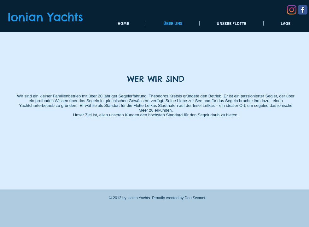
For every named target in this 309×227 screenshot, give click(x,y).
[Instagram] (291, 10)
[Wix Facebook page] (302, 10)
